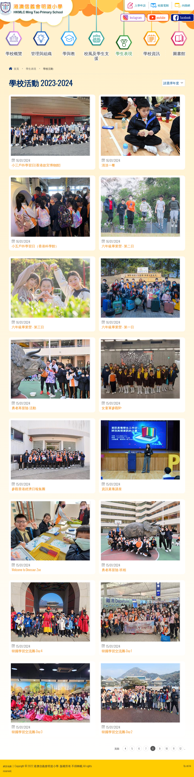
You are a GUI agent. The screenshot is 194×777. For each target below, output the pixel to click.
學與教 (69, 51)
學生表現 (124, 51)
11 (173, 748)
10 (167, 748)
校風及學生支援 (96, 54)
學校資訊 (151, 51)
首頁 (16, 68)
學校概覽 (14, 51)
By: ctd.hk (186, 766)
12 (180, 748)
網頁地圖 (8, 766)
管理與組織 (41, 51)
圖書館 (179, 51)
